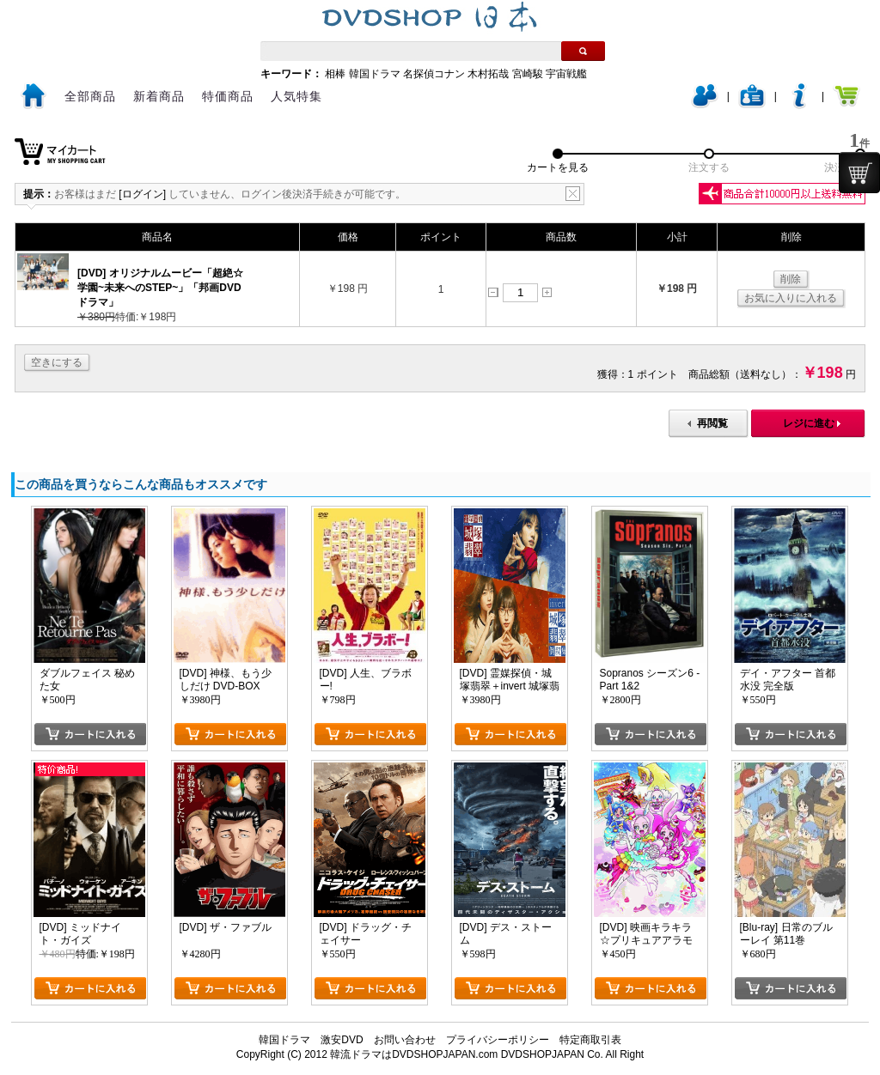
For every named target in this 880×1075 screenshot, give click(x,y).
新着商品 (159, 96)
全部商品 (90, 96)
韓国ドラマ (374, 74)
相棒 (335, 74)
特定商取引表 (590, 1040)
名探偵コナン (434, 74)
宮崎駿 (527, 74)
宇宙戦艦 (566, 74)
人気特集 (296, 96)
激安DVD (342, 1040)
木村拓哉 (488, 74)
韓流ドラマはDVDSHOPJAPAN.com (414, 1054)
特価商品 (228, 96)
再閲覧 (712, 423)
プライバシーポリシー (497, 1040)
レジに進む (808, 423)
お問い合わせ (405, 1040)
